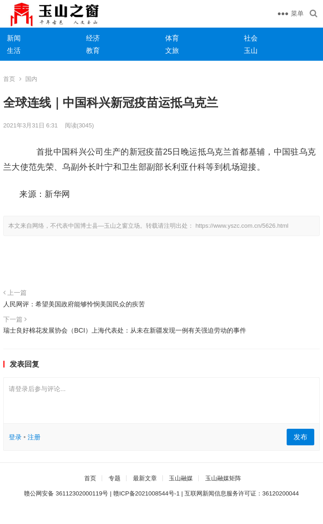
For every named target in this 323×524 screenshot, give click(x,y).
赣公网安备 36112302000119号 (66, 493)
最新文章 (145, 478)
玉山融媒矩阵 (223, 478)
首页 (9, 78)
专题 (115, 478)
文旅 (172, 50)
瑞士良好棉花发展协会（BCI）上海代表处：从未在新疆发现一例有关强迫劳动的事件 (124, 330)
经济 (93, 38)
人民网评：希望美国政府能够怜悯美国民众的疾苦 (74, 304)
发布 (300, 437)
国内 (31, 78)
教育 (93, 50)
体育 (172, 38)
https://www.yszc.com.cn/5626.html (242, 225)
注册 (34, 437)
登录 (15, 437)
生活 (14, 50)
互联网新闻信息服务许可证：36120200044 (242, 493)
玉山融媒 (181, 478)
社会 (251, 38)
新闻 (14, 38)
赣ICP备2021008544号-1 (146, 493)
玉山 (251, 50)
